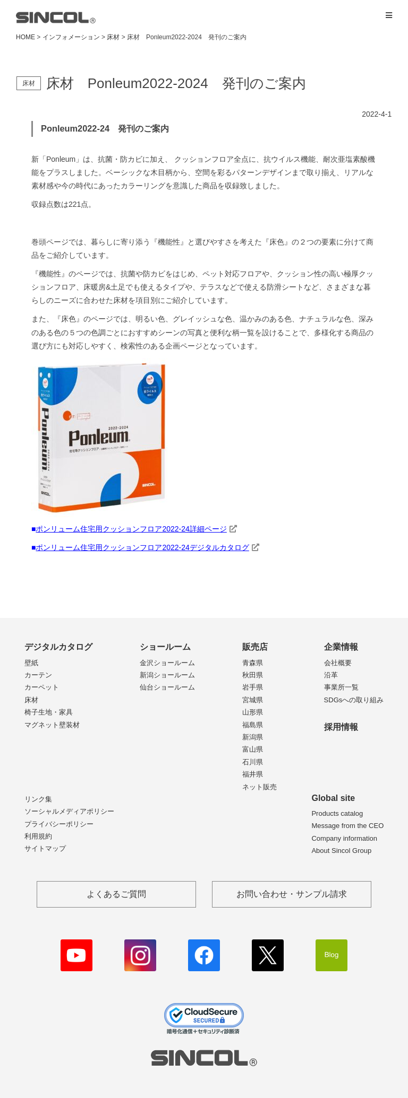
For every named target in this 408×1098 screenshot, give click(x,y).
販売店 (255, 646)
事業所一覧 (341, 687)
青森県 (252, 663)
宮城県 (252, 700)
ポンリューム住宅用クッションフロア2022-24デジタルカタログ (142, 547)
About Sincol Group (341, 851)
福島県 (252, 725)
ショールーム (165, 646)
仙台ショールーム (167, 687)
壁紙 (31, 663)
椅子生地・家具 (48, 712)
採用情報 (341, 726)
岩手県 (252, 687)
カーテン (38, 675)
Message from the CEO (347, 826)
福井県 (252, 774)
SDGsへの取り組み (354, 700)
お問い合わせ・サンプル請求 (291, 894)
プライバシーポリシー (59, 824)
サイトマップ (45, 848)
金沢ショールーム (167, 663)
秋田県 (252, 675)
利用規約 (38, 836)
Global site (333, 798)
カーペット (41, 687)
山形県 (252, 712)
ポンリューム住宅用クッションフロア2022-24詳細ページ (131, 529)
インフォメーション (71, 37)
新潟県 (252, 737)
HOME (25, 37)
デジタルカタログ (58, 646)
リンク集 (38, 799)
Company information (344, 838)
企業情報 (341, 646)
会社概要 (338, 663)
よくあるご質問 (116, 894)
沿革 (331, 675)
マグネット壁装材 (52, 725)
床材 (31, 700)
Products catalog (337, 813)
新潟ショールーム (167, 675)
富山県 (252, 749)
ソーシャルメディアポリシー (69, 811)
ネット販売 (259, 787)
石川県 (252, 762)
